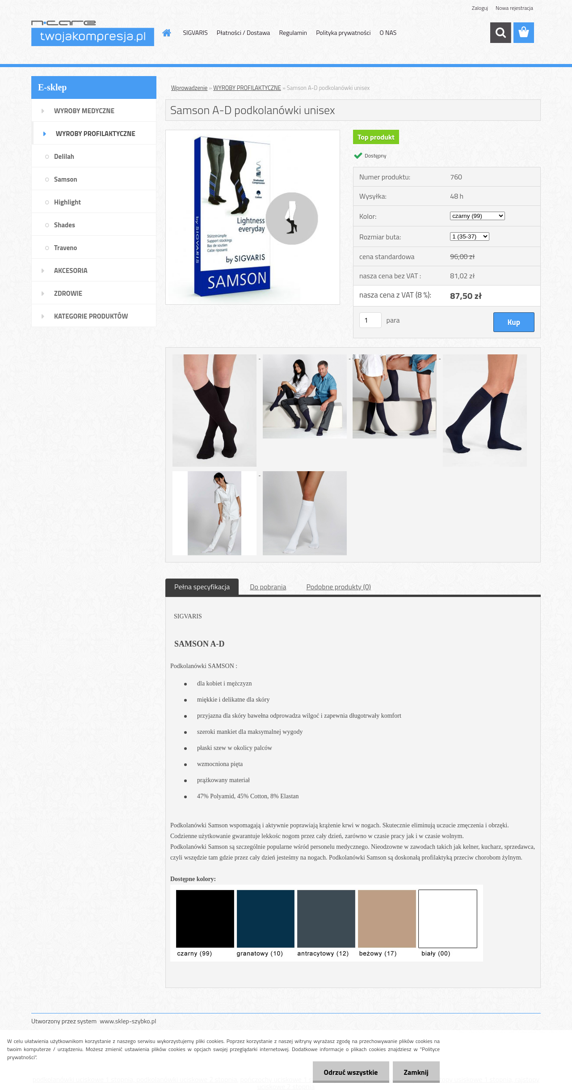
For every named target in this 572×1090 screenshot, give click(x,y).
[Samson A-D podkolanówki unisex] (253, 133)
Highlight (67, 202)
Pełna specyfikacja (202, 586)
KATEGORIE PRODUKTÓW (91, 316)
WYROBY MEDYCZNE (84, 111)
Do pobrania (268, 586)
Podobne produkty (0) (338, 586)
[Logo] (92, 33)
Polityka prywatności (343, 32)
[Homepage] (166, 32)
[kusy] (370, 320)
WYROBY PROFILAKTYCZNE (95, 133)
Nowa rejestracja (514, 8)
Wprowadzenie (189, 87)
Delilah (64, 156)
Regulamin (293, 32)
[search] (500, 32)
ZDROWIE (68, 293)
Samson (65, 179)
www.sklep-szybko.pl (128, 1021)
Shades (64, 225)
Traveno (65, 248)
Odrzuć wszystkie (351, 1072)
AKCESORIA (71, 270)
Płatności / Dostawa (243, 32)
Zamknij (416, 1072)
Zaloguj (480, 8)
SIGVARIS (195, 32)
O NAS (388, 32)
